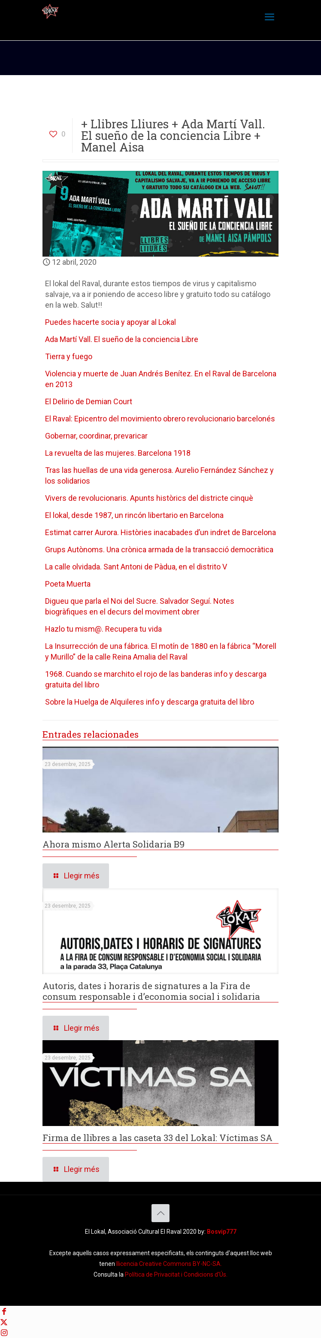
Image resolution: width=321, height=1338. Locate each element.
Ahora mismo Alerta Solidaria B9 (113, 844)
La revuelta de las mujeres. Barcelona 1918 (118, 452)
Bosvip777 (221, 1231)
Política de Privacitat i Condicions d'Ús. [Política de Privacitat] (176, 1274)
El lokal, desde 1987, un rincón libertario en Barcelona (134, 515)
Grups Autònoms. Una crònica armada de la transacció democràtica (159, 549)
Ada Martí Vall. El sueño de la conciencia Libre (121, 339)
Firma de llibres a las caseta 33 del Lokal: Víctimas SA (157, 1138)
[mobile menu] (269, 17)
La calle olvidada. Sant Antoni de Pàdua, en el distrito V (136, 566)
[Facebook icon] (4, 1311)
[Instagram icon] (4, 1332)
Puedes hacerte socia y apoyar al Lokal (110, 322)
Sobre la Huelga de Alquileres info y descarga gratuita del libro (149, 701)
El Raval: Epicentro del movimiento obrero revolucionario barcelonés (160, 418)
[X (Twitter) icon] (4, 1321)
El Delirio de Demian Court (88, 401)
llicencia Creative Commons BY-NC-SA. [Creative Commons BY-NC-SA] (169, 1263)
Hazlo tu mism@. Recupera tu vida (103, 628)
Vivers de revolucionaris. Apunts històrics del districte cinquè (149, 498)
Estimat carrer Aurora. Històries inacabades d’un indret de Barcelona (160, 532)
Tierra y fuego (68, 356)
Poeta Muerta (68, 583)
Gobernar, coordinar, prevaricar (96, 435)
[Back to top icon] (160, 1213)
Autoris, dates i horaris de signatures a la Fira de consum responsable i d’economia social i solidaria (151, 991)
